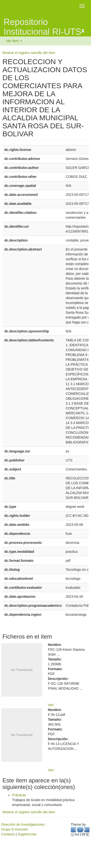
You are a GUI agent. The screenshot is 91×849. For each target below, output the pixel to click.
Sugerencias (26, 834)
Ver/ (51, 705)
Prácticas (19, 795)
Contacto (8, 834)
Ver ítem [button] (14, 41)
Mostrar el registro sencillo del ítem (28, 53)
